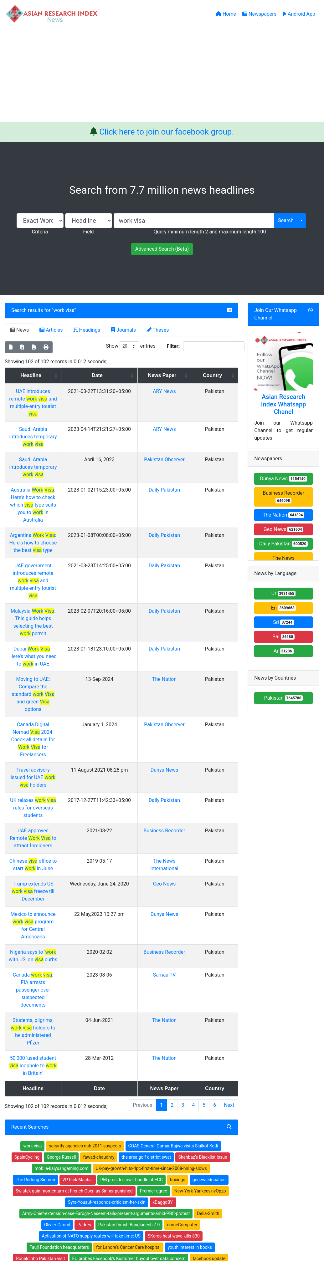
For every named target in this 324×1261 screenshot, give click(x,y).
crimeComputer (182, 991)
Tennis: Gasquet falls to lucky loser (172, 1082)
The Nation (185, 582)
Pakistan (283, 698)
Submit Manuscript (110, 1165)
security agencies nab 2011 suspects (85, 913)
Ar (284, 651)
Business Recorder (283, 496)
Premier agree (153, 958)
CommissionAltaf (42, 1048)
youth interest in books (190, 1014)
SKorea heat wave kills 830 (174, 1003)
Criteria (40, 232)
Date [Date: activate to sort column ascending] (134, 375)
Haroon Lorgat (156, 1070)
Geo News (185, 719)
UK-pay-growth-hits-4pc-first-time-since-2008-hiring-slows (151, 935)
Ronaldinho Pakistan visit (40, 1025)
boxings (177, 946)
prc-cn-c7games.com (95, 1082)
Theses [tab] (158, 330)
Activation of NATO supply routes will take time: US (91, 1003)
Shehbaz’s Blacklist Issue (202, 924)
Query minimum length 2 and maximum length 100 (209, 232)
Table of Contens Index (189, 1140)
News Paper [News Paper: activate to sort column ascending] (183, 375)
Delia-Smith (208, 980)
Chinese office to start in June (57, 696)
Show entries (130, 346)
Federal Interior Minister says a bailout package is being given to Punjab (155, 1036)
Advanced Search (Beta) (162, 249)
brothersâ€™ (90, 1059)
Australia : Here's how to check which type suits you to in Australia (57, 467)
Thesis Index (179, 1148)
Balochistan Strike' (199, 1048)
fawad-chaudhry (98, 924)
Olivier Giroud (57, 991)
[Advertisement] (162, 75)
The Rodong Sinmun (35, 946)
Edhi (127, 1082)
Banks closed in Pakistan (46, 1059)
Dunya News (185, 627)
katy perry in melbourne (196, 1059)
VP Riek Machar (77, 946)
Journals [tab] (123, 330)
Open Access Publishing (115, 1157)
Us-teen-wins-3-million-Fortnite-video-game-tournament (80, 1070)
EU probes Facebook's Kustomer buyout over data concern (129, 1025)
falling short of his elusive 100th (48, 1036)
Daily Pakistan (185, 460)
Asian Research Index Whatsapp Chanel (283, 404)
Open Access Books (111, 1148)
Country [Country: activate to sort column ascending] (220, 375)
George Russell (61, 924)
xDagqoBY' (162, 969)
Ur (283, 593)
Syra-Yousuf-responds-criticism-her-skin (106, 969)
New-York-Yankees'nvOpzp (200, 958)
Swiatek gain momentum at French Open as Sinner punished (74, 958)
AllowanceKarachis (195, 1070)
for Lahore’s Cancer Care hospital (128, 1014)
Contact (183, 1225)
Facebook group (36, 1164)
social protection (51, 1082)
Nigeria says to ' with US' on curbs (57, 764)
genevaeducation (209, 946)
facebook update (209, 1025)
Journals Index (181, 1132)
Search (285, 220)
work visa (64, 310)
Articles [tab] (51, 330)
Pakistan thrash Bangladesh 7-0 (129, 991)
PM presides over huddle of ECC (131, 946)
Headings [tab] (87, 330)
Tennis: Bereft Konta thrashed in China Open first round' (119, 1048)
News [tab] (19, 330)
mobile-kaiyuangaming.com (62, 935)
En (283, 608)
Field (88, 232)
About (160, 1225)
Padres (84, 991)
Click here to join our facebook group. (166, 131)
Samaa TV (185, 787)
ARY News (185, 391)
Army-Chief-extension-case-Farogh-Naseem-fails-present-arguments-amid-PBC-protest (106, 980)
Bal (283, 637)
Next (229, 872)
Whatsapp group (36, 1172)
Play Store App (106, 1173)
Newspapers (104, 1140)
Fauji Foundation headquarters (59, 1014)
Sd (283, 622)
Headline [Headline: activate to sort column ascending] (54, 375)
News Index (178, 1157)
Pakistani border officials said (137, 1059)
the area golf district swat (146, 924)
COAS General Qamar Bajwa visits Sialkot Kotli (173, 913)
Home (98, 1132)
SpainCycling (26, 924)
